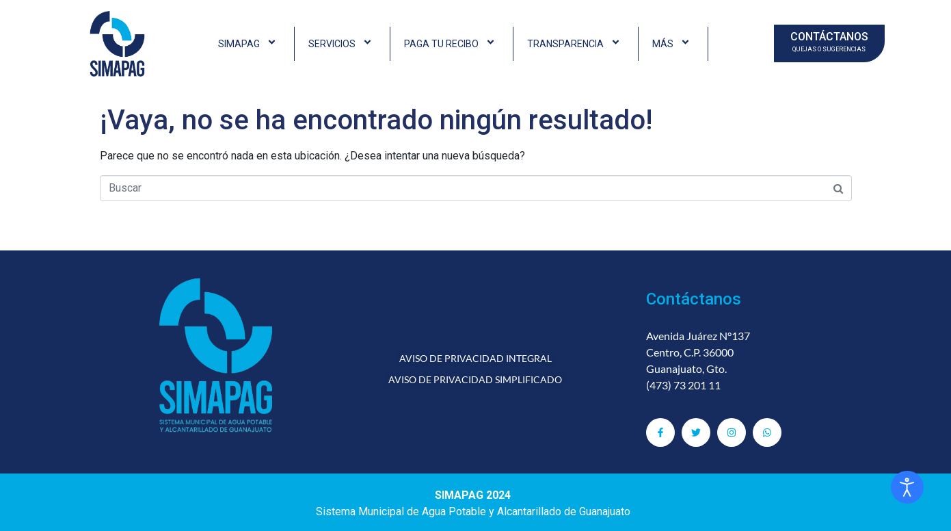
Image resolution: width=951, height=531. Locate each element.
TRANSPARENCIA (575, 44)
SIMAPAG (249, 44)
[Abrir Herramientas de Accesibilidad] (907, 487)
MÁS (673, 44)
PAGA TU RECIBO (451, 44)
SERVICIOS (342, 44)
